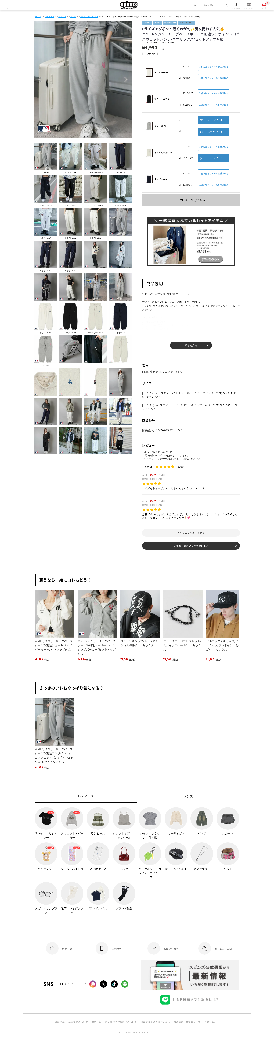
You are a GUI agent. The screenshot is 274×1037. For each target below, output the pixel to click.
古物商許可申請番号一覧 (187, 1022)
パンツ (73, 17)
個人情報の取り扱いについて (121, 1022)
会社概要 (60, 1022)
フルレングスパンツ (89, 17)
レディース (49, 17)
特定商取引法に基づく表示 (155, 1022)
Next (126, 79)
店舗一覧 (96, 1022)
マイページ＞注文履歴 (153, 459)
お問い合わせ (211, 1022)
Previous (40, 79)
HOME (38, 17)
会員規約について (78, 1022)
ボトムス (62, 17)
